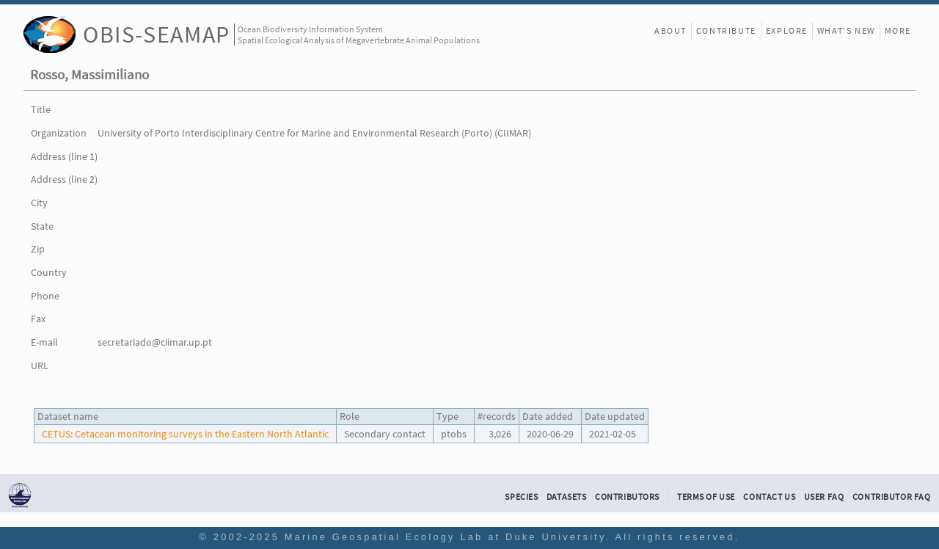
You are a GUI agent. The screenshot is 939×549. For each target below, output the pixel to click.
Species (521, 497)
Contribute (726, 30)
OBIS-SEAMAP (156, 34)
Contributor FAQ (891, 497)
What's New (846, 30)
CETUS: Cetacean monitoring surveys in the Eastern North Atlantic (185, 433)
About (670, 30)
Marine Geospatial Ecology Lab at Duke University (445, 536)
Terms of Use (706, 497)
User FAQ (824, 497)
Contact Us (769, 497)
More (898, 30)
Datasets (567, 497)
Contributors (627, 497)
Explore (787, 30)
